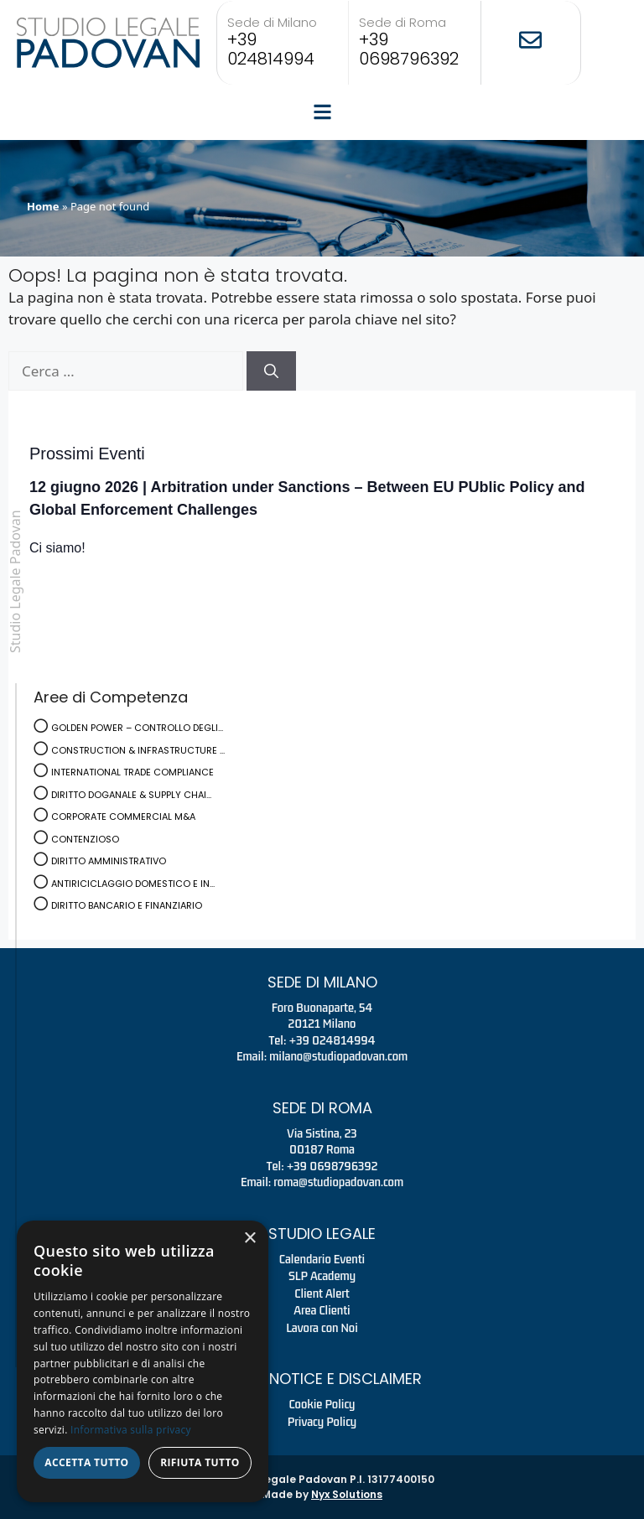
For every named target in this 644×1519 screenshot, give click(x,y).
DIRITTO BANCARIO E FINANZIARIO (126, 905)
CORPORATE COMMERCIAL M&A (123, 816)
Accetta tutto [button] (86, 1462)
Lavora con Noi (322, 1327)
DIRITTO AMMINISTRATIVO (108, 861)
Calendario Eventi (322, 1259)
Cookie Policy (322, 1404)
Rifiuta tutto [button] (200, 1462)
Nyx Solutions (346, 1494)
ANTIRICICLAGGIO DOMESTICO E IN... (133, 883)
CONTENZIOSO (85, 839)
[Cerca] (271, 371)
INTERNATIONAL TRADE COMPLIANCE (132, 772)
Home (43, 206)
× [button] (249, 1238)
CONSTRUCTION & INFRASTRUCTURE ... (138, 750)
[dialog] (142, 1361)
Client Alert (321, 1293)
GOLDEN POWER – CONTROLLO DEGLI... (137, 727)
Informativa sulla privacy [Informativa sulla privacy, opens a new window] (130, 1430)
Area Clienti (321, 1310)
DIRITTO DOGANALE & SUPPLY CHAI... (131, 794)
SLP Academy (322, 1276)
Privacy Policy (322, 1421)
